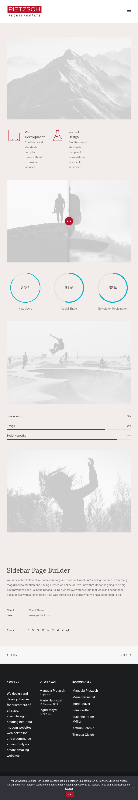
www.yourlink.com (40, 615)
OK (70, 794)
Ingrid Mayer (48, 710)
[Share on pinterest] (43, 630)
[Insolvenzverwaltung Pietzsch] (24, 11)
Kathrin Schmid (83, 728)
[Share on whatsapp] (52, 630)
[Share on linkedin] (48, 630)
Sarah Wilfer (81, 710)
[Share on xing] (62, 630)
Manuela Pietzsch (52, 690)
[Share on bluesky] (57, 630)
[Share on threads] (38, 630)
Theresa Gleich (83, 735)
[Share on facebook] (28, 630)
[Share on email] (67, 630)
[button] (129, 11)
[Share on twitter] (33, 630)
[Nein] (133, 788)
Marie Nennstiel (51, 700)
